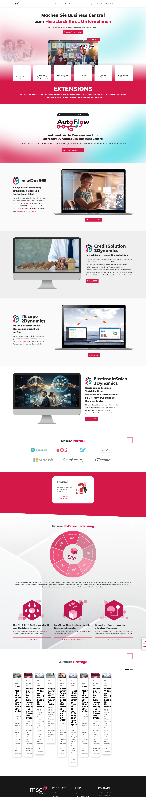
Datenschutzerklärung (82, 758)
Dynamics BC (41, 4)
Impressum (78, 754)
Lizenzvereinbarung (81, 761)
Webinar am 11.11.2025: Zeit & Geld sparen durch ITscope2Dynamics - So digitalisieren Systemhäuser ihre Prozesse (73, 705)
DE (113, 4)
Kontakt (108, 4)
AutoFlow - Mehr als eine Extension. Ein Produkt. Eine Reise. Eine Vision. (31, 703)
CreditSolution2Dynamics (59, 761)
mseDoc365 (55, 758)
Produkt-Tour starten (73, 32)
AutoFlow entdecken (73, 150)
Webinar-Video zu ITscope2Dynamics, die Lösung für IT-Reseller (114, 703)
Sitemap (77, 768)
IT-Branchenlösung (58, 771)
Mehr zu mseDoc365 (93, 220)
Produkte (62, 4)
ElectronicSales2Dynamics (60, 768)
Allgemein (18, 716)
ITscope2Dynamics (61, 721)
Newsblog (100, 4)
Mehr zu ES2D (91, 419)
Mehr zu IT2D (93, 355)
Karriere (71, 4)
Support (79, 4)
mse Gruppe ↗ (90, 4)
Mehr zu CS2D (92, 281)
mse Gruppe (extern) (81, 765)
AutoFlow (55, 754)
